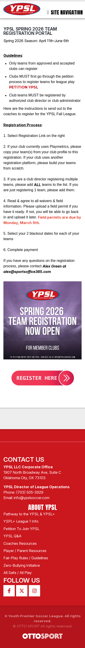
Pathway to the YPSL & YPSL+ (29, 514)
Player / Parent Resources (24, 550)
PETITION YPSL (23, 87)
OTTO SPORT (28, 626)
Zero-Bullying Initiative (21, 565)
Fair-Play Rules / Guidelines (25, 558)
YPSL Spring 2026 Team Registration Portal (30, 31)
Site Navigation (65, 12)
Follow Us (21, 580)
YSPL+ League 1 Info (21, 521)
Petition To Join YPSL (21, 528)
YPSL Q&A (12, 536)
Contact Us (23, 459)
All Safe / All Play (17, 572)
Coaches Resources (20, 543)
